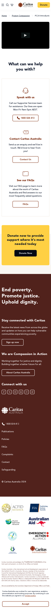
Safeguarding (8, 470)
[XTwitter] (9, 392)
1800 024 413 (10, 424)
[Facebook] (4, 392)
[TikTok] (32, 392)
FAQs (4, 447)
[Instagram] (15, 392)
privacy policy (30, 596)
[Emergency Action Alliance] (38, 536)
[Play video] (25, 35)
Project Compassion (21, 16)
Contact (6, 462)
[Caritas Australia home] (25, 410)
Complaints (7, 455)
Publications (8, 432)
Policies (5, 439)
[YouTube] (26, 392)
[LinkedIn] (21, 392)
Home (4, 16)
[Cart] (12, 5)
